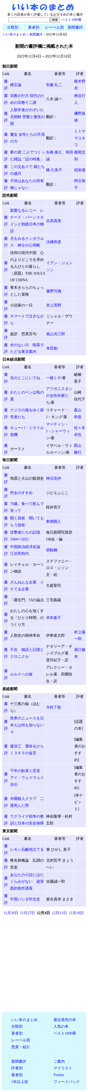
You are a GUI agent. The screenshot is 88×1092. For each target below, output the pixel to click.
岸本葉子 (53, 618)
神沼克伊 (53, 478)
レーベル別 (54, 27)
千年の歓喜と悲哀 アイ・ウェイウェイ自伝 (27, 777)
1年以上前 (19, 1082)
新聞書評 (75, 27)
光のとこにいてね (25, 378)
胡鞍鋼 (51, 550)
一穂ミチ (53, 378)
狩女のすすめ (21, 493)
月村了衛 (53, 707)
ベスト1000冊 (71, 20)
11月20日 (10, 913)
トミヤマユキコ (79, 138)
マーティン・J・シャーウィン (58, 431)
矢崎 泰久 (54, 152)
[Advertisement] (44, 963)
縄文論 (15, 85)
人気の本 (61, 1026)
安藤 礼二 (54, 85)
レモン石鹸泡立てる (27, 849)
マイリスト (63, 1068)
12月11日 (59, 913)
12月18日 (76, 913)
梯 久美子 (54, 170)
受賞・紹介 (20, 1047)
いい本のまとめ (14, 34)
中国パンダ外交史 (25, 899)
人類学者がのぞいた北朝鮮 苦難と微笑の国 (27, 117)
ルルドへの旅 (21, 674)
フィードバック (67, 1082)
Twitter (59, 1075)
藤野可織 (53, 291)
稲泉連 (79, 170)
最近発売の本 (65, 1020)
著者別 (33, 27)
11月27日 (27, 913)
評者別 (17, 1068)
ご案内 (59, 1061)
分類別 (12, 27)
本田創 (51, 348)
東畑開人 (53, 521)
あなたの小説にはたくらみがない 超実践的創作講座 (27, 881)
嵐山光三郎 (55, 334)
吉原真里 (53, 221)
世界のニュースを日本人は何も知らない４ (27, 725)
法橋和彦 (53, 242)
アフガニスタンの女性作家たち (59, 395)
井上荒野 (53, 305)
